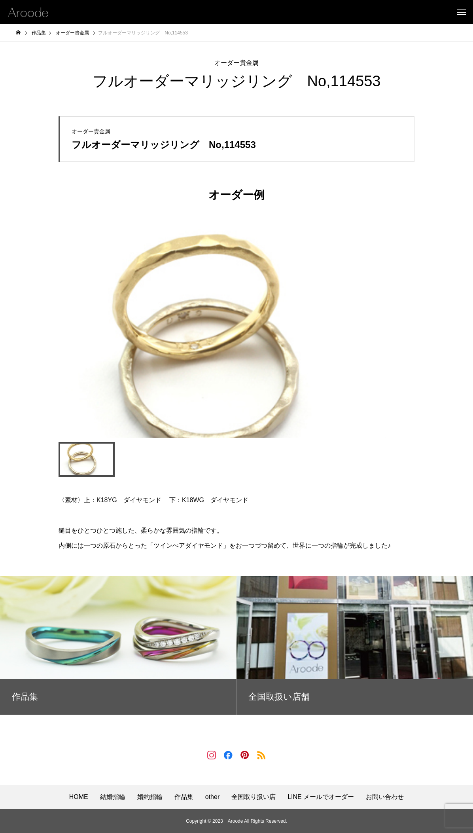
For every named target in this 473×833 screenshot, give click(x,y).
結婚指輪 (112, 797)
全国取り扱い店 (253, 797)
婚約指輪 (150, 797)
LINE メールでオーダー (321, 797)
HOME (78, 797)
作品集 (183, 797)
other (212, 797)
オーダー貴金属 (236, 62)
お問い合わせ (385, 797)
